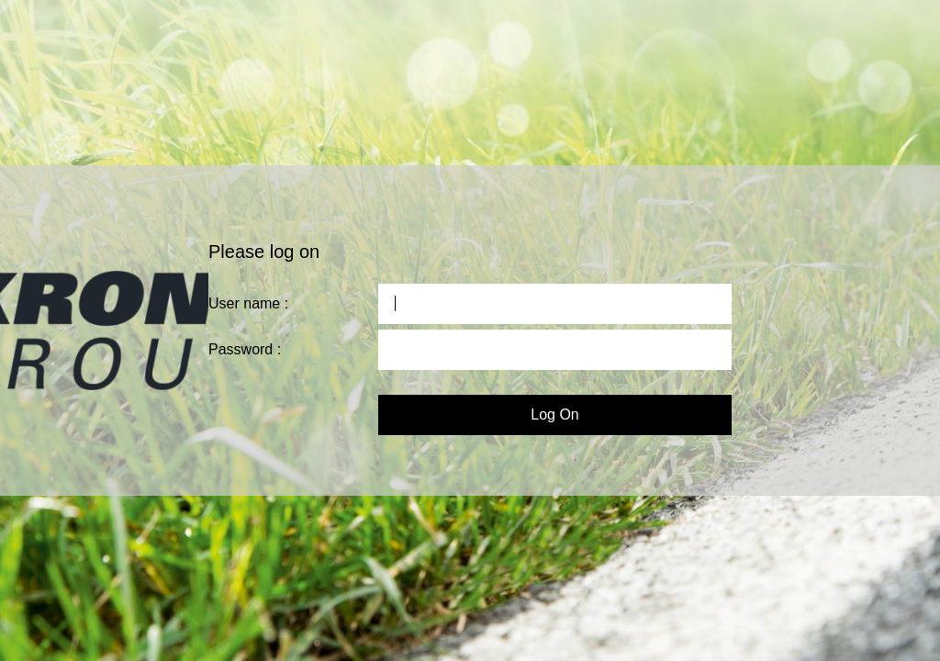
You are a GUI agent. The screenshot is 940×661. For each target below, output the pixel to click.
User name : (248, 303)
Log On (554, 414)
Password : (244, 349)
